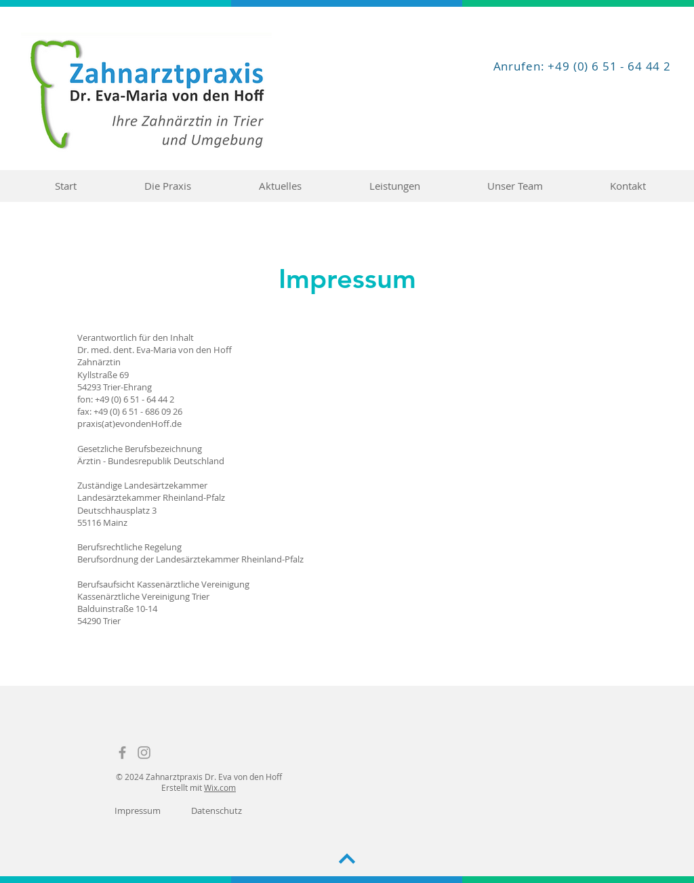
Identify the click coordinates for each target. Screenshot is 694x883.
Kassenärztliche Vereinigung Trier (143, 596)
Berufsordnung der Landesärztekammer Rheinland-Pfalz (190, 559)
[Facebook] (122, 752)
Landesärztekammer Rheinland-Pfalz (151, 497)
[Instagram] (144, 752)
